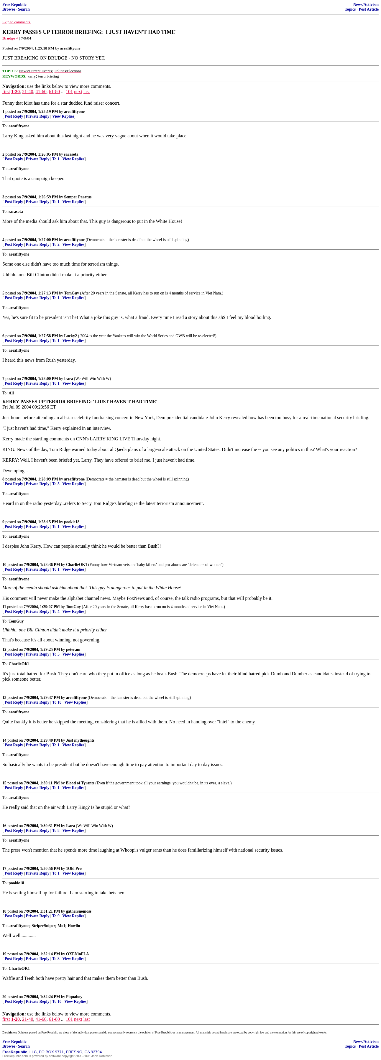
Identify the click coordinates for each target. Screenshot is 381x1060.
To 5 (56, 484)
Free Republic (14, 4)
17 (4, 868)
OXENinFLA (77, 954)
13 (4, 697)
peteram (73, 649)
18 (4, 911)
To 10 (57, 702)
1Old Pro (74, 868)
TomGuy (71, 293)
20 (4, 997)
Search (24, 9)
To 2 (56, 244)
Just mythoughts (80, 740)
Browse (8, 9)
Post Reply (14, 116)
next (78, 91)
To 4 (56, 611)
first (6, 91)
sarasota (71, 154)
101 (69, 91)
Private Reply (38, 116)
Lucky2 (70, 336)
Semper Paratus (77, 197)
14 (4, 740)
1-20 (15, 91)
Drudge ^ (10, 38)
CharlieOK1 (76, 564)
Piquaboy (74, 997)
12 (4, 649)
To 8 (56, 830)
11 (4, 607)
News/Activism (366, 4)
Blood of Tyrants (80, 783)
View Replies (63, 116)
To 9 (56, 916)
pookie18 (71, 522)
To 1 (56, 159)
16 (4, 826)
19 (4, 954)
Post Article (369, 9)
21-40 (27, 91)
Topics (350, 9)
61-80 (54, 91)
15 (4, 783)
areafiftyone (74, 111)
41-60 (40, 91)
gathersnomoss (78, 911)
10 (4, 564)
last (86, 91)
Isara (68, 378)
